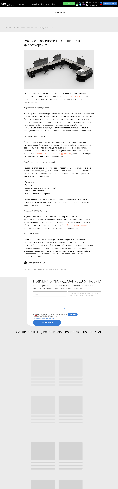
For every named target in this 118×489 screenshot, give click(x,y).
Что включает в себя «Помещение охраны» (55, 463)
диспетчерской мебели (75, 98)
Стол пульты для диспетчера (14, 460)
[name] (50, 297)
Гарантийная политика (99, 464)
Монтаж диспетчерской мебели (37, 466)
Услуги (29, 454)
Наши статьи (53, 454)
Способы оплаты (97, 477)
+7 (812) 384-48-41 (79, 457)
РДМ (3, 4)
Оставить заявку (47, 326)
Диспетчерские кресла (13, 464)
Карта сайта (96, 457)
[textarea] (84, 304)
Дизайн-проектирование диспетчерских (34, 461)
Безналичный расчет (98, 481)
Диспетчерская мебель (77, 227)
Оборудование (11, 454)
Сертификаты (96, 460)
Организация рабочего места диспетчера (58, 458)
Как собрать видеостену (56, 471)
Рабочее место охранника (57, 468)
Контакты (74, 454)
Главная (8, 28)
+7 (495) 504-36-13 (79, 460)
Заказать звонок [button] (78, 472)
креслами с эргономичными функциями (53, 155)
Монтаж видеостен (33, 457)
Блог (14, 28)
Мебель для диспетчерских (14, 457)
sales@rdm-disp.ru (79, 463)
